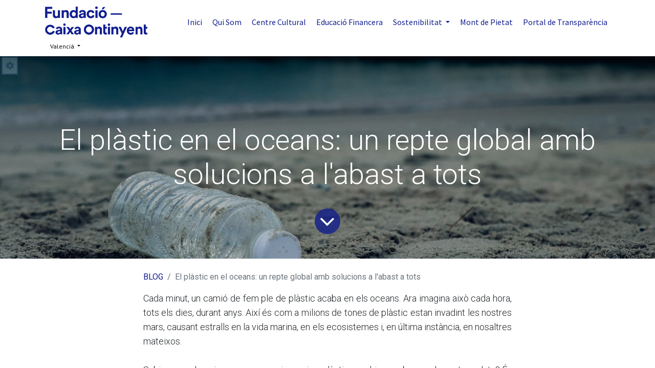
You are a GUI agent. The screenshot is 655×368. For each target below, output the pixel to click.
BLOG (153, 277)
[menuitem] (194, 22)
